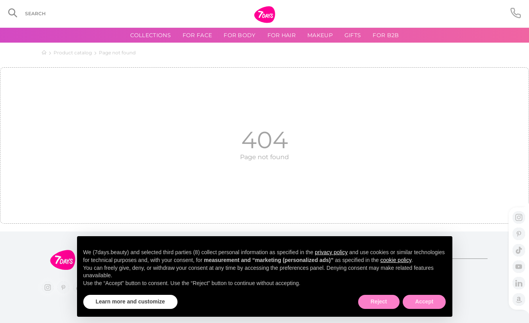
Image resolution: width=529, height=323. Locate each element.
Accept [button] (424, 301)
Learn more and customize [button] (130, 301)
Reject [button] (379, 301)
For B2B (386, 35)
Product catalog (73, 53)
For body (239, 35)
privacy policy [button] (331, 252)
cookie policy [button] (395, 260)
